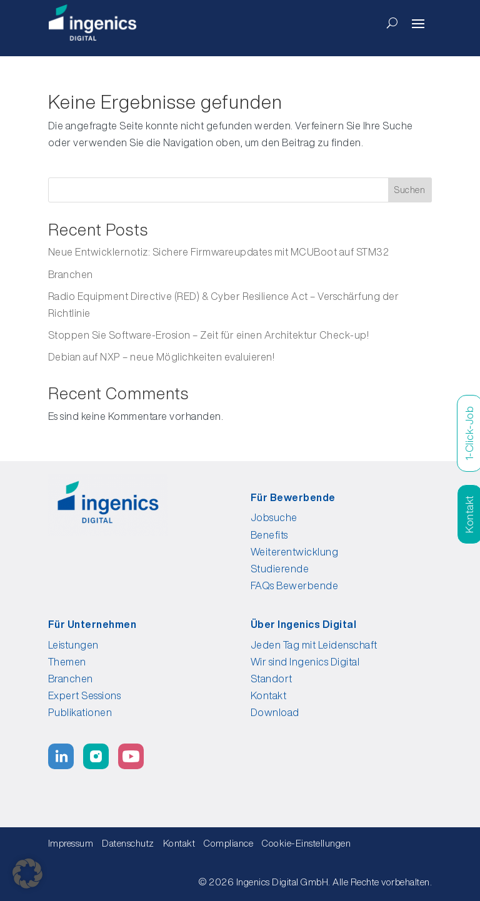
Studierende (280, 569)
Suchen (409, 190)
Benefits (269, 535)
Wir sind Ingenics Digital (305, 662)
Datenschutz (128, 843)
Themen (67, 662)
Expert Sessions (84, 695)
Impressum (71, 843)
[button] (27, 873)
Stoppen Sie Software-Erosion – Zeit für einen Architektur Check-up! (208, 335)
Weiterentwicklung (295, 552)
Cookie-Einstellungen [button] (306, 843)
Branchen (70, 274)
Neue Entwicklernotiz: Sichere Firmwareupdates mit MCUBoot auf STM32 (218, 252)
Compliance (232, 843)
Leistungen (73, 645)
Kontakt (269, 695)
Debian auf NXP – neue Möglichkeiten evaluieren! (161, 357)
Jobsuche (274, 517)
